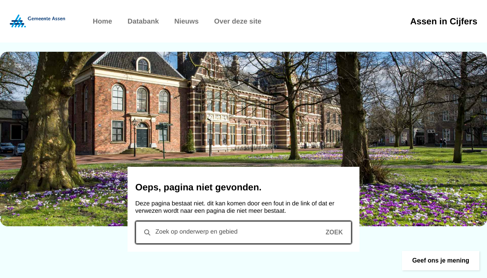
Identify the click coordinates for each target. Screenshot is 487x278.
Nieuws (186, 21)
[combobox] (243, 232)
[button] (440, 260)
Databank (143, 21)
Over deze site (237, 21)
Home (102, 21)
